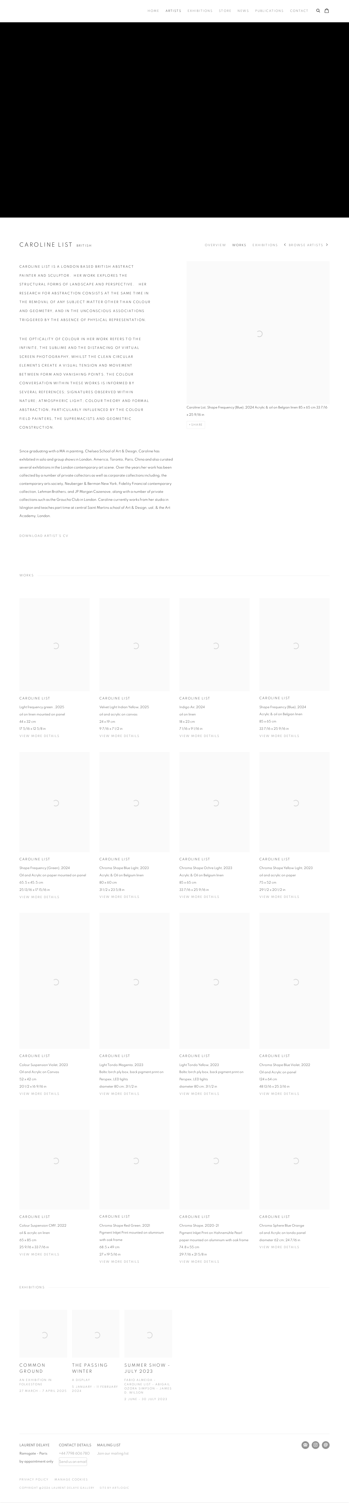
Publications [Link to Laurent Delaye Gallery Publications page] (269, 11)
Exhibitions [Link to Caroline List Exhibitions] (265, 245)
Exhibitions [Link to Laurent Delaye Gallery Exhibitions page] (200, 11)
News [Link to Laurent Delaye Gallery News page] (243, 11)
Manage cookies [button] (71, 1479)
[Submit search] (318, 10)
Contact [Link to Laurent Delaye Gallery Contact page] (299, 11)
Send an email (326, 1445)
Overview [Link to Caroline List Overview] (215, 245)
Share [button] (197, 424)
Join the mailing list (305, 1445)
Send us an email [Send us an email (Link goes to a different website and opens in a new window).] (73, 1462)
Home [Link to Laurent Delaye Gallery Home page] (153, 11)
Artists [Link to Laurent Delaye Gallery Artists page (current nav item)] (174, 11)
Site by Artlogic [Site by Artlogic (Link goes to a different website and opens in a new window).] (114, 1488)
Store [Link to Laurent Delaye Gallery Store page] (225, 11)
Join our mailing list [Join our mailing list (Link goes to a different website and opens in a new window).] (113, 1453)
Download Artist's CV (47, 537)
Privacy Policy (34, 1479)
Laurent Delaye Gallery (58, 11)
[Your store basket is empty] (327, 11)
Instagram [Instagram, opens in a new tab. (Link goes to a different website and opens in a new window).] (315, 1445)
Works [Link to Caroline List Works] (239, 245)
